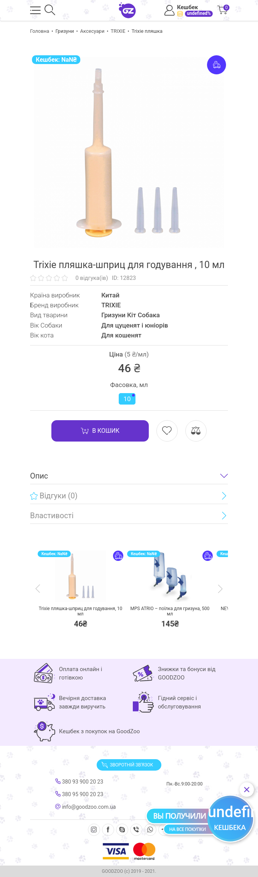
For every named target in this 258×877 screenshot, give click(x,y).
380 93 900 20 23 (79, 782)
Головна (39, 31)
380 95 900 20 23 (79, 794)
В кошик (100, 431)
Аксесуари (92, 31)
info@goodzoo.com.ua (85, 807)
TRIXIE (118, 31)
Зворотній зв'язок (127, 764)
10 (129, 398)
